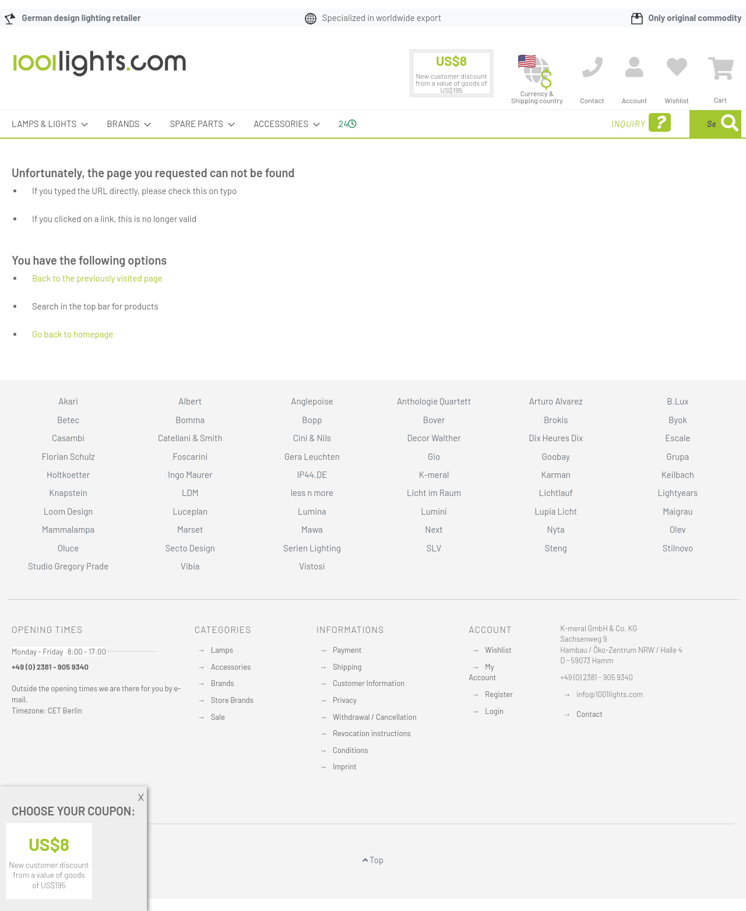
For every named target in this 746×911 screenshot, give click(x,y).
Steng (556, 548)
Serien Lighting (312, 548)
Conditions (350, 750)
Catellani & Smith (190, 437)
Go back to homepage (72, 334)
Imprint (345, 766)
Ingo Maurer (190, 474)
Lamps (222, 650)
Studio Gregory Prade (68, 566)
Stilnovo (678, 548)
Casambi (68, 437)
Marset (190, 529)
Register (499, 694)
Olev (678, 529)
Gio (434, 456)
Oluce (68, 548)
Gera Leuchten (312, 456)
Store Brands (232, 700)
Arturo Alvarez (556, 401)
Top (373, 859)
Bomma (190, 419)
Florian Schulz (68, 456)
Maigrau (677, 511)
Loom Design (68, 511)
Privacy (345, 700)
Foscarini (190, 456)
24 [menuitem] (348, 123)
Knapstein (68, 492)
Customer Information (368, 683)
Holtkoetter (68, 474)
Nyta (556, 529)
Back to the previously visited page (97, 278)
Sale (218, 717)
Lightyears (677, 492)
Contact (589, 714)
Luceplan (190, 511)
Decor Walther (433, 437)
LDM (190, 492)
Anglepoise (312, 401)
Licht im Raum (434, 492)
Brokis (556, 419)
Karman (555, 474)
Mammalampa (68, 529)
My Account (482, 672)
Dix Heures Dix (556, 437)
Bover (434, 419)
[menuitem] (46, 124)
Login (494, 711)
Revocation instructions (372, 733)
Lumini (434, 511)
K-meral (434, 474)
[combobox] (657, 124)
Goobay (556, 456)
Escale (677, 437)
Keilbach (677, 474)
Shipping (347, 666)
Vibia (190, 566)
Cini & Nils (312, 437)
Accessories (231, 666)
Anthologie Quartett (434, 401)
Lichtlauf (556, 492)
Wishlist (498, 650)
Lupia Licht (555, 511)
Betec (68, 419)
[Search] (729, 124)
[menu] (373, 124)
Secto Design (190, 548)
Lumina (312, 511)
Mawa (312, 529)
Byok (677, 419)
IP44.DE (312, 474)
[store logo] (99, 69)
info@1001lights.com (609, 694)
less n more (312, 492)
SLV (434, 548)
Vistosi (312, 566)
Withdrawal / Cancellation (375, 717)
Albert (190, 401)
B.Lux (677, 401)
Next (434, 529)
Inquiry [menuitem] (546, 122)
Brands (222, 683)
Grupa (678, 456)
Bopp (312, 419)
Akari (68, 401)
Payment (347, 650)
